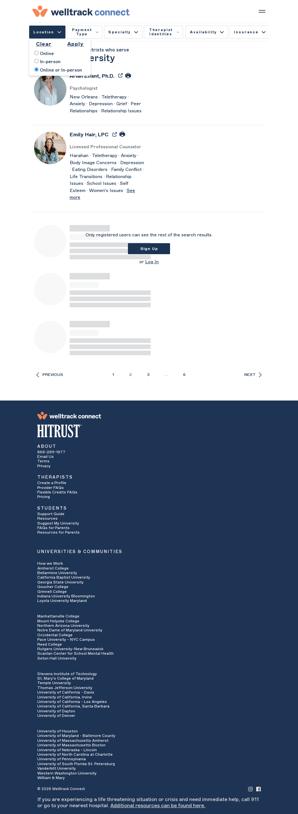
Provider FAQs (50, 488)
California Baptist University (63, 577)
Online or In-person (58, 70)
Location (47, 32)
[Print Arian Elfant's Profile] (128, 75)
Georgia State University (60, 582)
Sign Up (149, 249)
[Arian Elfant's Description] (107, 104)
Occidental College (55, 635)
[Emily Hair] (89, 137)
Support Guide (50, 514)
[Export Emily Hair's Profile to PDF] (115, 134)
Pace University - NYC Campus (66, 639)
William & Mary (51, 778)
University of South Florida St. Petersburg (76, 764)
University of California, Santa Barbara (73, 706)
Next (253, 374)
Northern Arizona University (63, 625)
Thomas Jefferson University (64, 688)
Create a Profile (51, 483)
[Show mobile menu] (262, 11)
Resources (47, 518)
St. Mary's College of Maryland (65, 678)
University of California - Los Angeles (72, 702)
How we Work (50, 563)
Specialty (123, 32)
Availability (207, 32)
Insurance (249, 32)
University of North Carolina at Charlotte (75, 754)
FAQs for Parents (53, 528)
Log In (152, 262)
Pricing (43, 497)
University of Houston (57, 731)
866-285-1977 (51, 452)
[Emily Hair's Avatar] (50, 147)
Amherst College (53, 568)
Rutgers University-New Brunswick (70, 649)
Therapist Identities (164, 32)
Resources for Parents (58, 532)
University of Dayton (56, 711)
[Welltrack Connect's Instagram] (250, 788)
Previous (49, 374)
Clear (44, 44)
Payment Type (85, 32)
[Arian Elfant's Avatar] (50, 89)
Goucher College (52, 587)
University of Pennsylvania (61, 759)
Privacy (44, 466)
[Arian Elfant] (92, 78)
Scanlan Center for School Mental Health (75, 653)
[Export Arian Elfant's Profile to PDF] (121, 75)
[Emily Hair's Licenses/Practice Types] (107, 147)
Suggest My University (58, 523)
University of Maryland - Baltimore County (76, 736)
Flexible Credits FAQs (57, 492)
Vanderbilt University (56, 768)
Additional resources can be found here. (157, 805)
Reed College (49, 644)
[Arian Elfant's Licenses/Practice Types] (107, 88)
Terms (43, 461)
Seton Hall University (56, 658)
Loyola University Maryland (62, 601)
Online (44, 53)
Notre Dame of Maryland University (69, 630)
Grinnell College (52, 592)
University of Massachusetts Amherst (73, 740)
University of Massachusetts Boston (71, 745)
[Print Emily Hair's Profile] (122, 134)
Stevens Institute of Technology (67, 674)
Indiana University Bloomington (66, 596)
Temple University (54, 683)
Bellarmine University (57, 573)
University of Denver (56, 716)
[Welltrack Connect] (81, 11)
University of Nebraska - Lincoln (67, 750)
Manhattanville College (58, 616)
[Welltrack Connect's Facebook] (258, 788)
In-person (47, 61)
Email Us (45, 456)
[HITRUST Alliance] (149, 430)
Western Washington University (67, 773)
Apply (75, 44)
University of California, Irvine (64, 697)
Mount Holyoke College (58, 621)
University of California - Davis (65, 692)
